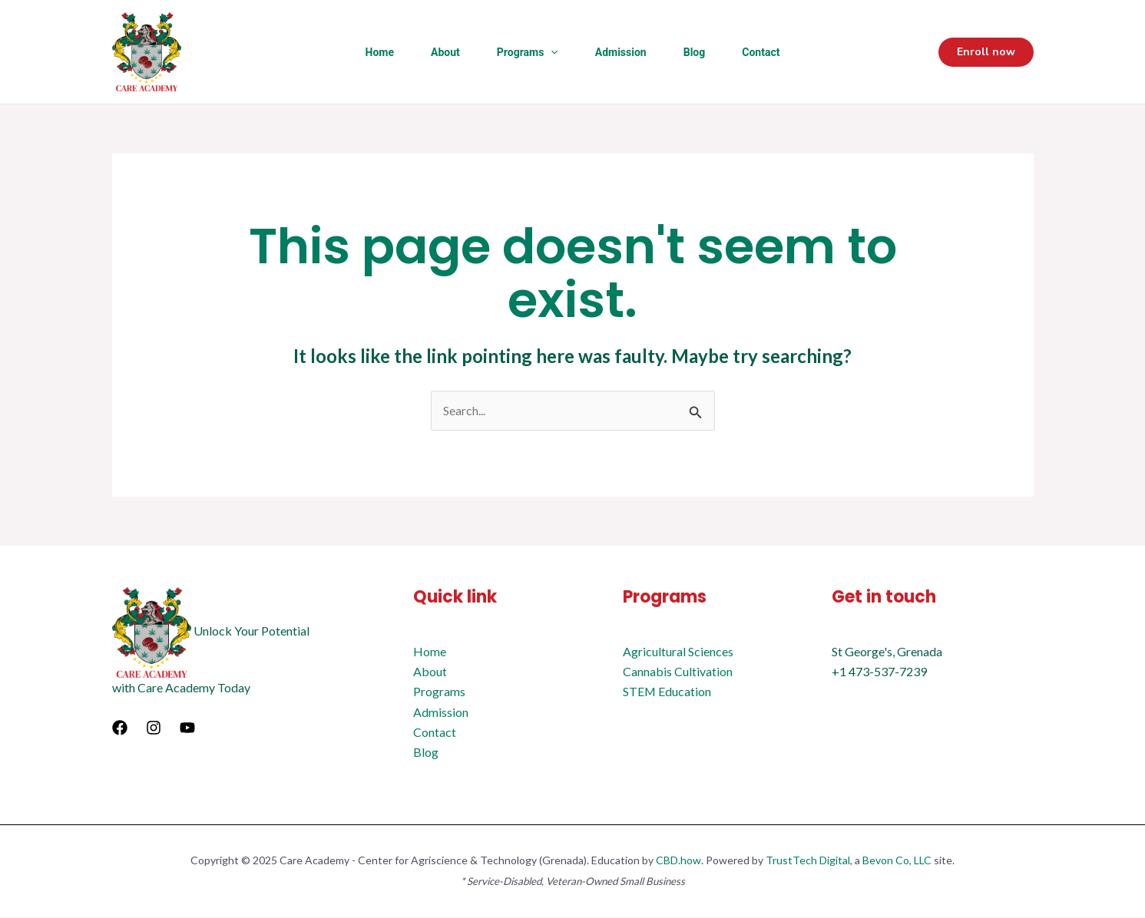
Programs (527, 52)
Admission (621, 52)
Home (380, 52)
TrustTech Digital (808, 860)
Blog (694, 52)
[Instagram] (153, 728)
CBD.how (678, 860)
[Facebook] (119, 728)
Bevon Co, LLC (897, 860)
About (445, 52)
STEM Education (667, 692)
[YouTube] (187, 728)
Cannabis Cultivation (678, 671)
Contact (760, 52)
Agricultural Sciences (678, 651)
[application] (551, 52)
